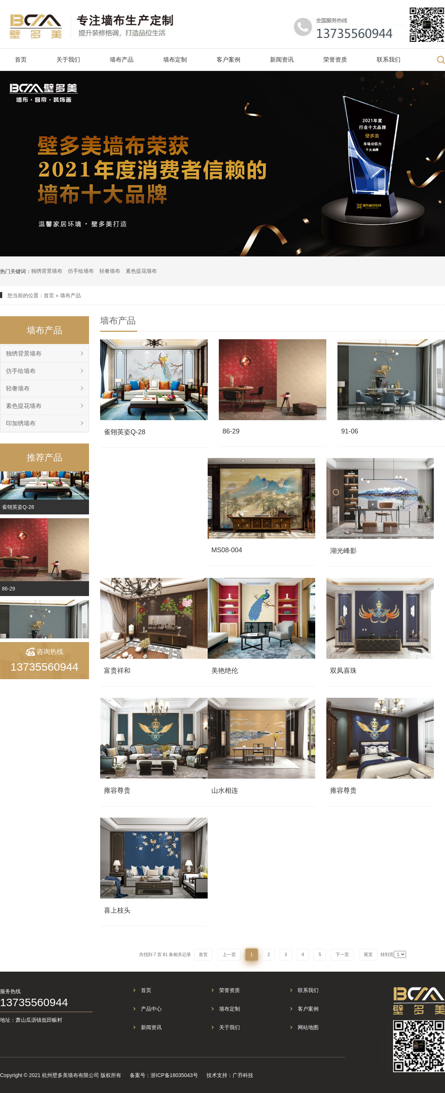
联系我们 (388, 59)
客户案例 (228, 59)
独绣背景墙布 (46, 271)
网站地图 (308, 1027)
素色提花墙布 (141, 271)
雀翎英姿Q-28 (18, 511)
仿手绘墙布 (81, 271)
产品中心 (151, 1009)
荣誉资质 (335, 59)
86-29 (8, 592)
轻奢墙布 (109, 271)
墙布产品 (122, 59)
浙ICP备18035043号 (174, 1075)
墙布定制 (175, 59)
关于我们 (68, 59)
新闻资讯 (282, 59)
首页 (21, 59)
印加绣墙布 (21, 423)
